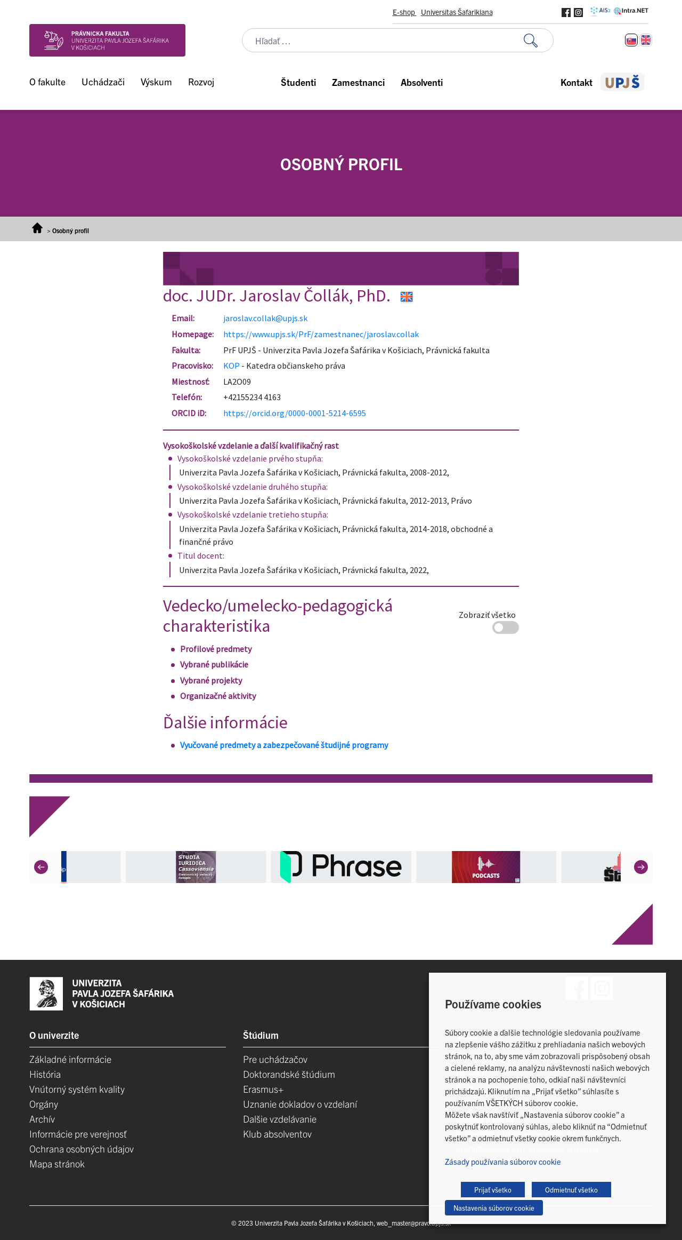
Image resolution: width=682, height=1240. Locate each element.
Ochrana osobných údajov (81, 1148)
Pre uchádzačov (275, 1059)
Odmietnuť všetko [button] (571, 1189)
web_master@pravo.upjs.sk (414, 1223)
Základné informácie (70, 1059)
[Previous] (41, 867)
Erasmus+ (263, 1089)
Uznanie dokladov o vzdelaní (300, 1104)
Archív (42, 1118)
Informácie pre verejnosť (78, 1133)
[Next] (641, 867)
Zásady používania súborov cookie (503, 1161)
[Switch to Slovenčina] (631, 40)
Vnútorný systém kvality (77, 1089)
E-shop (405, 12)
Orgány (43, 1104)
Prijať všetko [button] (493, 1189)
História (45, 1074)
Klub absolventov (277, 1133)
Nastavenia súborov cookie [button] (493, 1207)
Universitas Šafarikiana (457, 12)
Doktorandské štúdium (289, 1074)
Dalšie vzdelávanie (279, 1118)
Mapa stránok (57, 1163)
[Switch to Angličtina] (646, 40)
